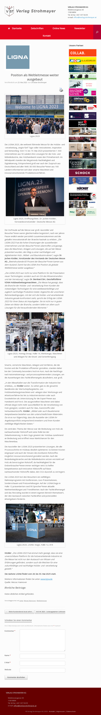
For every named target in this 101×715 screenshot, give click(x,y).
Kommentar (10, 631)
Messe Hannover (30, 601)
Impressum (60, 711)
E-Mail (8, 662)
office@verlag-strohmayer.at (85, 17)
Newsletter (79, 28)
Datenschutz (71, 711)
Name (8, 655)
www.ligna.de (46, 579)
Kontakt (47, 35)
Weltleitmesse (42, 601)
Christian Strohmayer (39, 82)
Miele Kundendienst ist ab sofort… (19, 612)
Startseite (15, 28)
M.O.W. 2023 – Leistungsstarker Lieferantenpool (54, 612)
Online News (59, 28)
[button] (97, 32)
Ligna (21, 601)
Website (8, 669)
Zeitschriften (37, 28)
